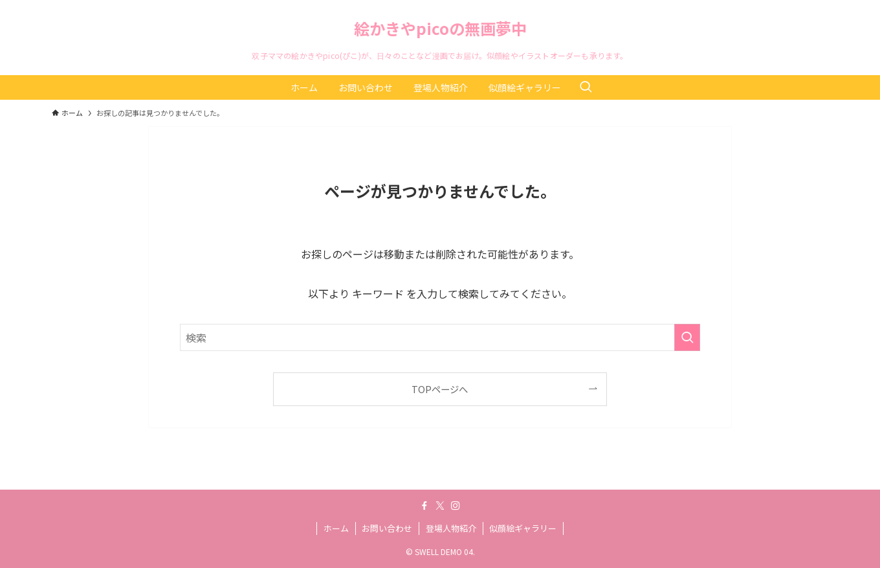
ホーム (336, 528)
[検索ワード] (440, 337)
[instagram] (455, 506)
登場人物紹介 (451, 528)
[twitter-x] (440, 506)
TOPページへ (440, 389)
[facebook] (424, 506)
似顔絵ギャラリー (522, 528)
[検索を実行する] (687, 337)
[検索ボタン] (585, 87)
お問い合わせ (387, 528)
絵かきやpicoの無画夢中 (440, 28)
